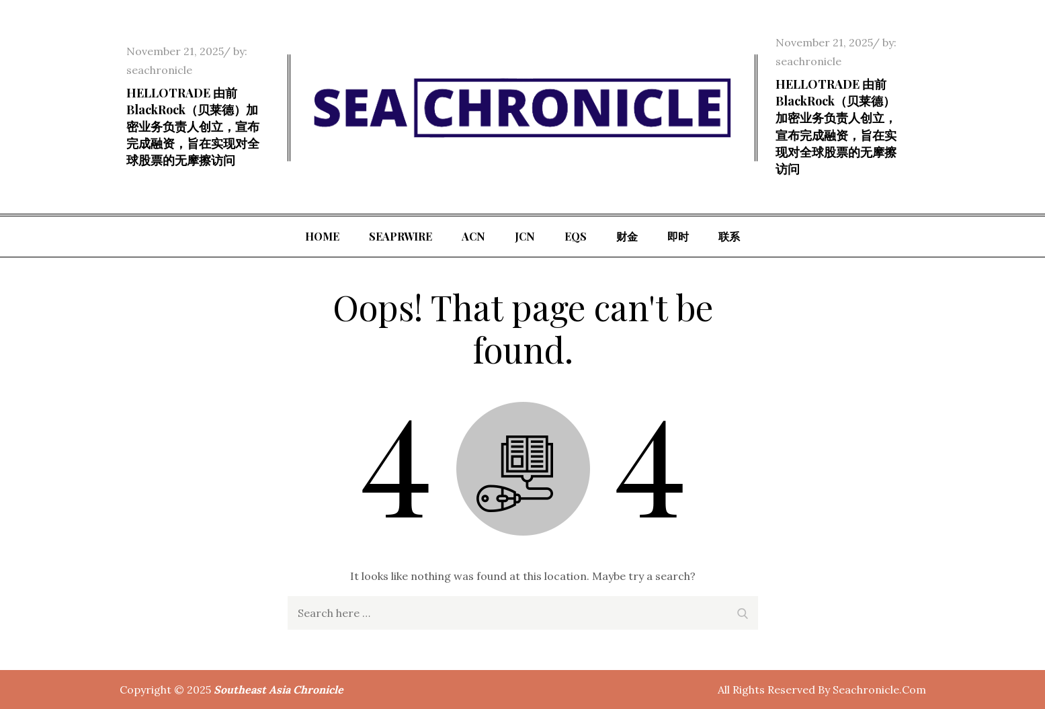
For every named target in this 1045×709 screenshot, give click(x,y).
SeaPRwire (400, 236)
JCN (525, 236)
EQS (576, 236)
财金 (627, 236)
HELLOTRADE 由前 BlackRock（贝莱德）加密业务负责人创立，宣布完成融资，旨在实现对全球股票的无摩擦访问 (192, 127)
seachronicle (159, 70)
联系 (729, 236)
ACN (473, 236)
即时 (678, 236)
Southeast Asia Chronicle (278, 689)
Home (322, 236)
